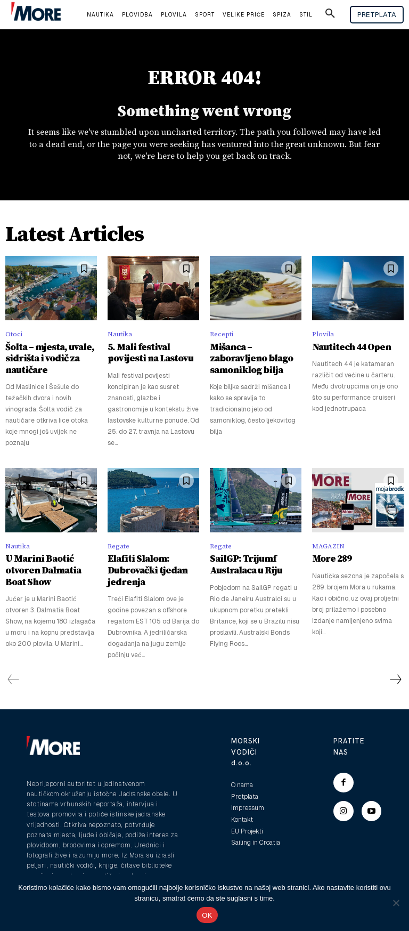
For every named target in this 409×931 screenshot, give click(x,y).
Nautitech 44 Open (344, 350)
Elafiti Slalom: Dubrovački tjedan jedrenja (153, 562)
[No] (395, 902)
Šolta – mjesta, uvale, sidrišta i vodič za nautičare (41, 359)
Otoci (13, 337)
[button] (330, 15)
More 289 (328, 558)
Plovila (323, 337)
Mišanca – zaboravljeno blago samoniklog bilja (251, 355)
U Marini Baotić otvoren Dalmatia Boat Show (46, 562)
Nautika (120, 337)
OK (207, 915)
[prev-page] (13, 663)
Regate (118, 545)
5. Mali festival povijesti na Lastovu (149, 355)
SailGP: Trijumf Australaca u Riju (239, 562)
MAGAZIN (328, 545)
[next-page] (395, 663)
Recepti (221, 337)
